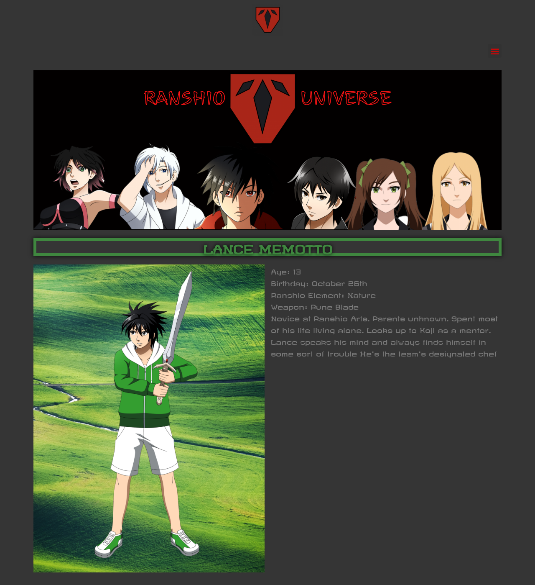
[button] (495, 51)
